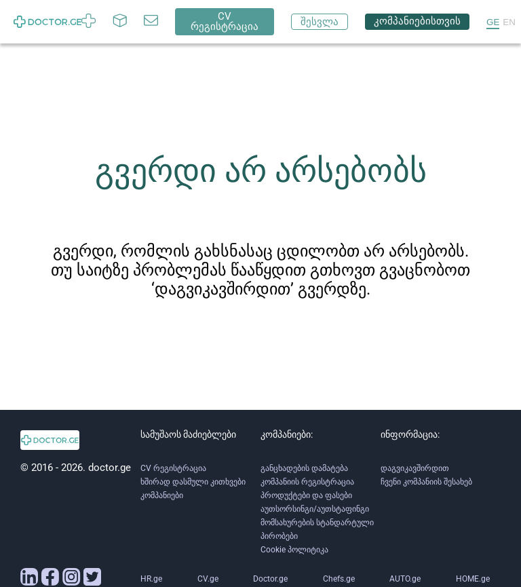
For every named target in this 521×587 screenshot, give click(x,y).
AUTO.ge (405, 579)
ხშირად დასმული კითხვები (193, 482)
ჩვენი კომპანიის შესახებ (426, 482)
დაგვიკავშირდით (415, 468)
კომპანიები (161, 495)
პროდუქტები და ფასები (306, 495)
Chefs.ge (339, 579)
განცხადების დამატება (304, 468)
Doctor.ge (270, 579)
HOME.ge (473, 579)
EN (509, 22)
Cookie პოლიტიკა (294, 549)
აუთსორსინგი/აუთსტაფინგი (314, 509)
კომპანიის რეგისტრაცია (307, 482)
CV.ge (207, 579)
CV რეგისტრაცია (173, 468)
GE (492, 22)
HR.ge (151, 579)
